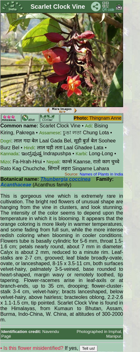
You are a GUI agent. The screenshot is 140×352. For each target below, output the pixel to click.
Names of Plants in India (101, 174)
